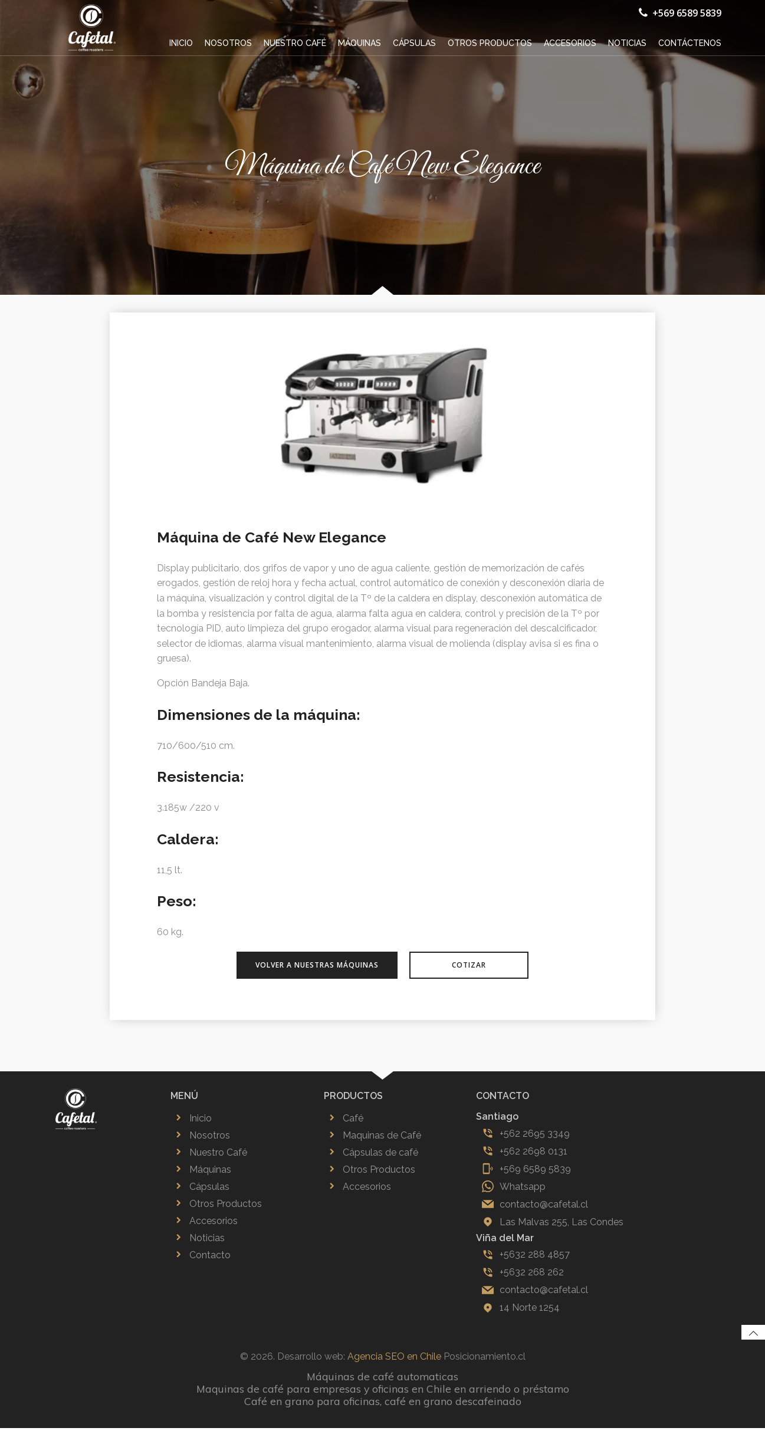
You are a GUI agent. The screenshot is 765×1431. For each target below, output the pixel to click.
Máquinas (360, 42)
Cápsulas (414, 42)
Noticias (628, 42)
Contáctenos (690, 42)
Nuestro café (295, 42)
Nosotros (228, 42)
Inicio (181, 42)
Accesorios (570, 42)
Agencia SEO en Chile (394, 1359)
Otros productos (490, 42)
